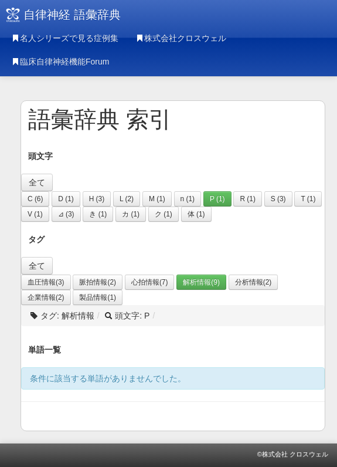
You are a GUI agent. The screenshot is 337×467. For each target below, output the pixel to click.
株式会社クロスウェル (181, 38)
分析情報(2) (253, 282)
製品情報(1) (97, 297)
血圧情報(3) (46, 282)
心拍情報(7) (149, 282)
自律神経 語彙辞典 (72, 14)
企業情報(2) (46, 297)
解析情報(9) (201, 282)
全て (37, 182)
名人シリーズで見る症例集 (65, 38)
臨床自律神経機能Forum (60, 61)
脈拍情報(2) (97, 282)
